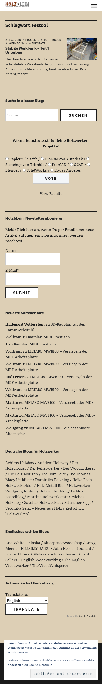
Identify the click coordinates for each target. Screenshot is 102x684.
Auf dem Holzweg (53, 462)
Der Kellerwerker (45, 468)
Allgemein (13, 40)
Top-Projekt (53, 40)
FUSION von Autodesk (64, 158)
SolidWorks (37, 170)
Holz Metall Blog (51, 485)
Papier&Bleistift (23, 158)
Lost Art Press (17, 554)
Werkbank (17, 43)
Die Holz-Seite (54, 474)
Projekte (32, 40)
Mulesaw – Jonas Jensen (55, 554)
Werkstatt (37, 43)
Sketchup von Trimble (24, 164)
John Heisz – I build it (72, 548)
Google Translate (87, 616)
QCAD (79, 164)
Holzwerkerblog (53, 491)
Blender (12, 170)
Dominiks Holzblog (52, 479)
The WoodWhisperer (50, 565)
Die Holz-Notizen (23, 474)
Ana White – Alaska (22, 542)
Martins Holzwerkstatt (47, 496)
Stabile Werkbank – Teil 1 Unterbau (27, 50)
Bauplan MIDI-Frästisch (49, 337)
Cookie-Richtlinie (40, 665)
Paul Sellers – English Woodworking (47, 556)
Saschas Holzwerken (42, 502)
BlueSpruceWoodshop (63, 542)
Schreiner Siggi (77, 502)
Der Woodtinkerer (79, 468)
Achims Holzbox (19, 462)
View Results (51, 193)
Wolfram (13, 337)
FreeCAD (59, 164)
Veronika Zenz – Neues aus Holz (33, 508)
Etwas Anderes (67, 170)
